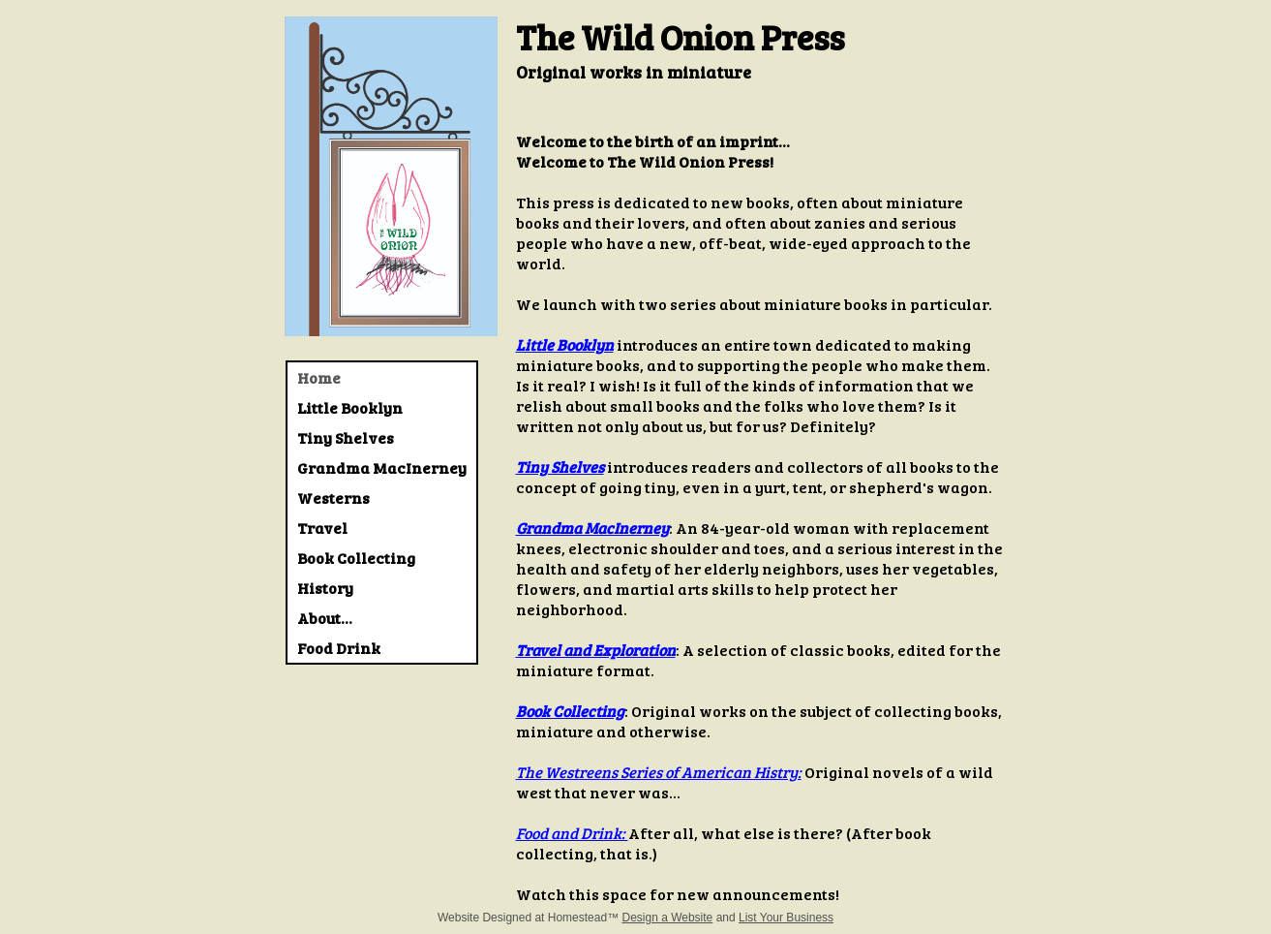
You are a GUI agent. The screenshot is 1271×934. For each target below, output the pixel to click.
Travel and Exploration (596, 649)
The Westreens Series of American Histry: (659, 772)
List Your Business (786, 917)
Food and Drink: (572, 833)
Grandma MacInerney (592, 527)
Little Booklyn (565, 344)
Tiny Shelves (560, 466)
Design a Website (666, 917)
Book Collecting (570, 710)
